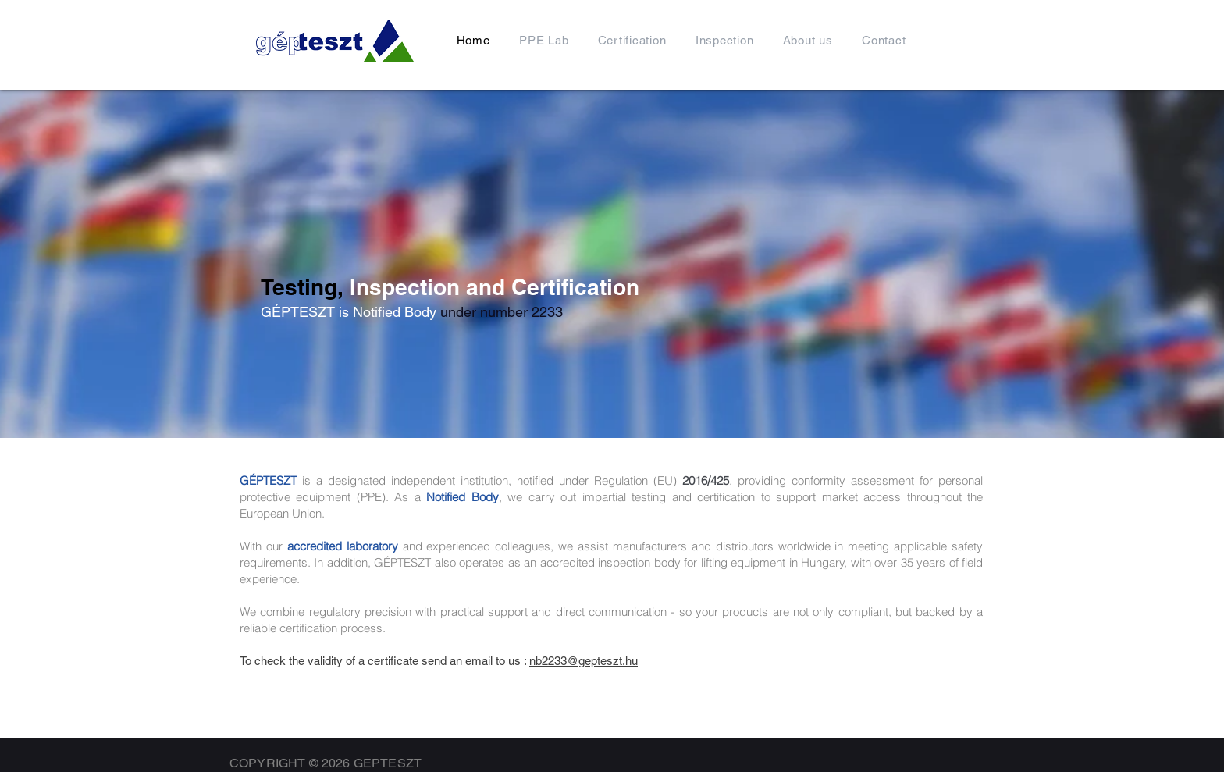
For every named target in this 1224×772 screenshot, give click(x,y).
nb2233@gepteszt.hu (583, 660)
